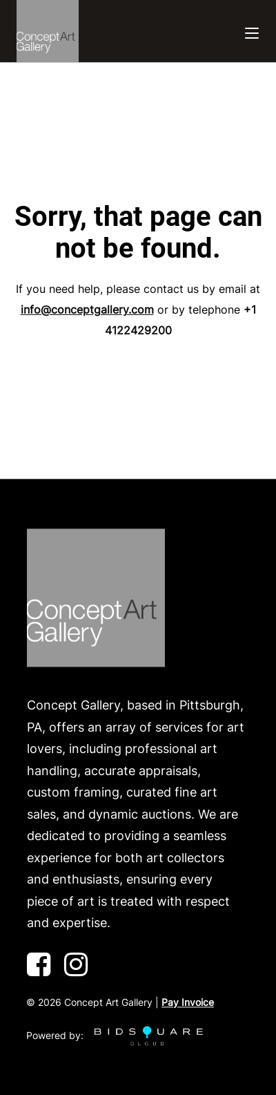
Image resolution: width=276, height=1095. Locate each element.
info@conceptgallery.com (87, 309)
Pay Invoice (187, 1002)
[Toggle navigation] (252, 31)
